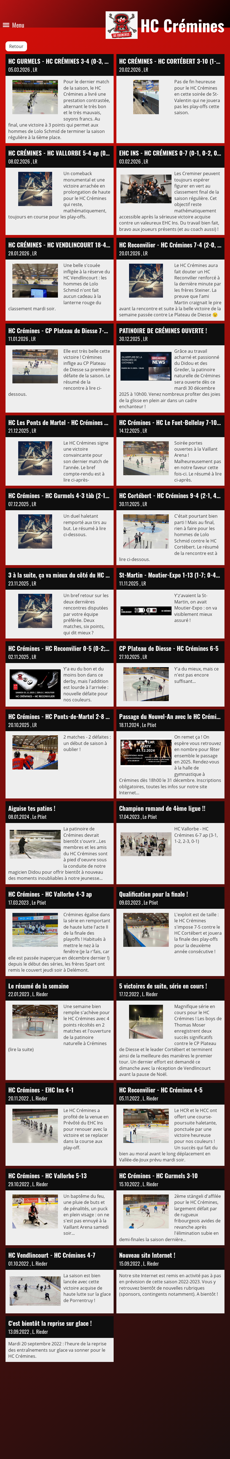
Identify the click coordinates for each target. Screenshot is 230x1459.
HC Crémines (182, 25)
